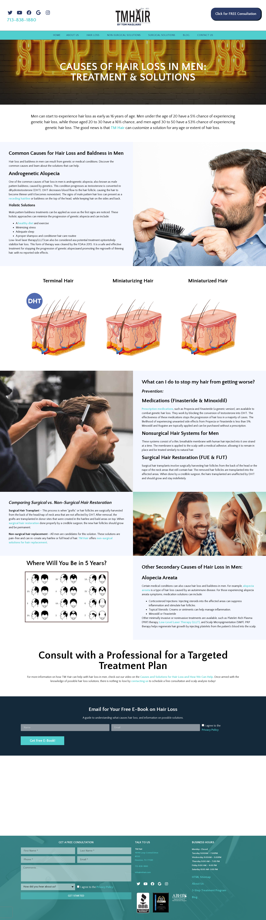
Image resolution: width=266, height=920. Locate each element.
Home (56, 35)
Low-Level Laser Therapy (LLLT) (179, 622)
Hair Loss (94, 35)
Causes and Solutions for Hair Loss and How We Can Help (176, 676)
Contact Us (205, 35)
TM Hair (118, 128)
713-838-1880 (141, 866)
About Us (73, 35)
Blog (187, 35)
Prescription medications (157, 408)
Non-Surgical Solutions (124, 35)
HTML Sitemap (201, 877)
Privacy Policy (210, 729)
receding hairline (19, 198)
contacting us (139, 681)
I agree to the (96, 887)
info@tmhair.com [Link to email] (143, 872)
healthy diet (25, 223)
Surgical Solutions (162, 35)
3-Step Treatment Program (209, 890)
